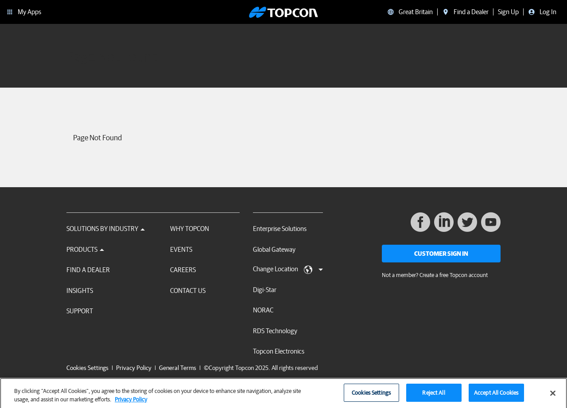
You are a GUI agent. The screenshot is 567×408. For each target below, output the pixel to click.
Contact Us (188, 290)
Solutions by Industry (105, 228)
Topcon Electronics (278, 351)
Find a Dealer (88, 269)
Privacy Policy (133, 367)
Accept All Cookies (496, 396)
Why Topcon (189, 228)
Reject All (433, 396)
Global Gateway (274, 249)
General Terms (177, 367)
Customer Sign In (441, 253)
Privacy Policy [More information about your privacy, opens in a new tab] (131, 402)
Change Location (288, 269)
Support (79, 311)
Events (181, 249)
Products (85, 249)
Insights (79, 290)
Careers (183, 269)
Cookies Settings (87, 368)
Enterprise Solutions (280, 228)
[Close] (553, 396)
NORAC (263, 310)
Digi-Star (264, 289)
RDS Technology (275, 331)
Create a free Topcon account (453, 275)
